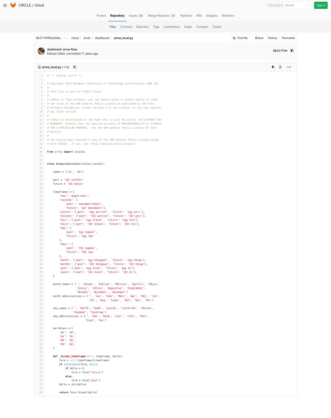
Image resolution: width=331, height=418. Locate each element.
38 (39, 224)
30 (39, 191)
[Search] (298, 5)
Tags (156, 26)
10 (39, 111)
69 (39, 348)
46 (39, 256)
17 (39, 139)
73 (39, 364)
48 (39, 264)
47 (39, 260)
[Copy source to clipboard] (273, 67)
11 (39, 115)
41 (39, 236)
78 (39, 384)
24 (39, 167)
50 (39, 272)
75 (39, 372)
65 (39, 332)
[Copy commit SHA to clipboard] (292, 51)
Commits (126, 26)
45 (39, 252)
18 (39, 143)
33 (39, 203)
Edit (289, 67)
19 (39, 147)
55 (39, 292)
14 (39, 127)
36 (39, 215)
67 (39, 340)
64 (39, 328)
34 (39, 207)
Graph (188, 26)
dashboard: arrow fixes (62, 49)
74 (39, 368)
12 (39, 119)
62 (39, 320)
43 (39, 244)
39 (39, 228)
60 (39, 312)
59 (39, 308)
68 (39, 344)
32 (39, 199)
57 (39, 300)
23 (39, 163)
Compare (202, 26)
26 (39, 175)
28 (39, 183)
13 (39, 123)
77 (39, 380)
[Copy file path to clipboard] (74, 67)
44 (39, 248)
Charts (217, 26)
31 (39, 195)
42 (39, 240)
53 (39, 284)
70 (39, 352)
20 (39, 151)
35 (39, 211)
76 (39, 376)
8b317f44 (280, 50)
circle (87, 38)
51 (39, 276)
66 (39, 336)
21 (39, 155)
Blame (259, 38)
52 (39, 280)
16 (39, 135)
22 (39, 159)
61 (39, 316)
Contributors (172, 26)
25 (39, 171)
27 (39, 179)
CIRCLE (25, 5)
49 (39, 268)
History (272, 38)
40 (39, 232)
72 (39, 360)
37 (39, 219)
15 (39, 131)
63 (39, 324)
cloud (39, 5)
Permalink (288, 38)
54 (39, 288)
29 (39, 187)
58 (39, 304)
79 (39, 388)
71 (39, 356)
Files (113, 26)
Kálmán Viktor (56, 53)
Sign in (320, 5)
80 (39, 392)
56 (39, 296)
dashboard (102, 38)
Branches (143, 26)
